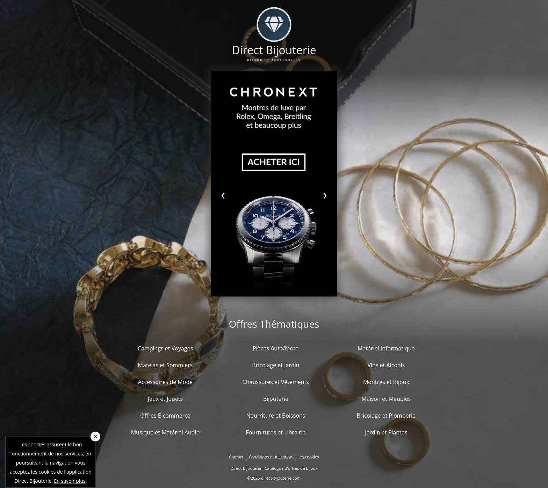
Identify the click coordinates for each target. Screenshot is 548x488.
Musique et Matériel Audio (165, 432)
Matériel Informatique (386, 348)
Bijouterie (275, 399)
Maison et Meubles (386, 399)
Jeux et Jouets (165, 399)
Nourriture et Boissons (275, 415)
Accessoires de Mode (165, 382)
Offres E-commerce (165, 415)
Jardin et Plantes (386, 432)
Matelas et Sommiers (165, 365)
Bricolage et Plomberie (386, 415)
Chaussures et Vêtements (276, 382)
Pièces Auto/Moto (276, 348)
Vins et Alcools (386, 365)
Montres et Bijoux (386, 382)
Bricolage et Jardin (275, 365)
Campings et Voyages (165, 348)
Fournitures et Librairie (275, 432)
